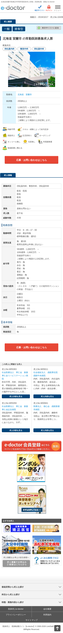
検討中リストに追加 (49, 28)
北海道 (21, 94)
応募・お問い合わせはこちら (31, 160)
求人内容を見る (15, 396)
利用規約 (47, 615)
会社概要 (47, 609)
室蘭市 (29, 94)
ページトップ (54, 628)
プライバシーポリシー (16, 615)
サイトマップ (32, 620)
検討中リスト (40, 10)
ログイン (49, 10)
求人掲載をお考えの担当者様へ (16, 561)
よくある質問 (46, 560)
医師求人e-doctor (16, 609)
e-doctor (13, 7)
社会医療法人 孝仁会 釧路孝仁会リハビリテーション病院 (15, 375)
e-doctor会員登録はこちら (31, 446)
